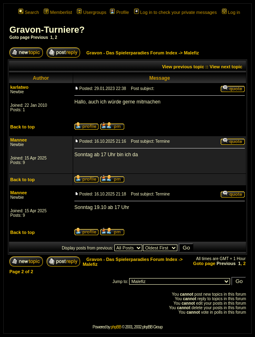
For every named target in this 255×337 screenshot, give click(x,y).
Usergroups (91, 12)
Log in (231, 12)
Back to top (22, 126)
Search (28, 12)
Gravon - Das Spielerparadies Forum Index (131, 52)
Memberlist (58, 12)
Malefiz (191, 52)
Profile (119, 12)
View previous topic (183, 66)
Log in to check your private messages (175, 12)
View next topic (226, 66)
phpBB (116, 327)
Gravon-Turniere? (47, 30)
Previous (39, 37)
